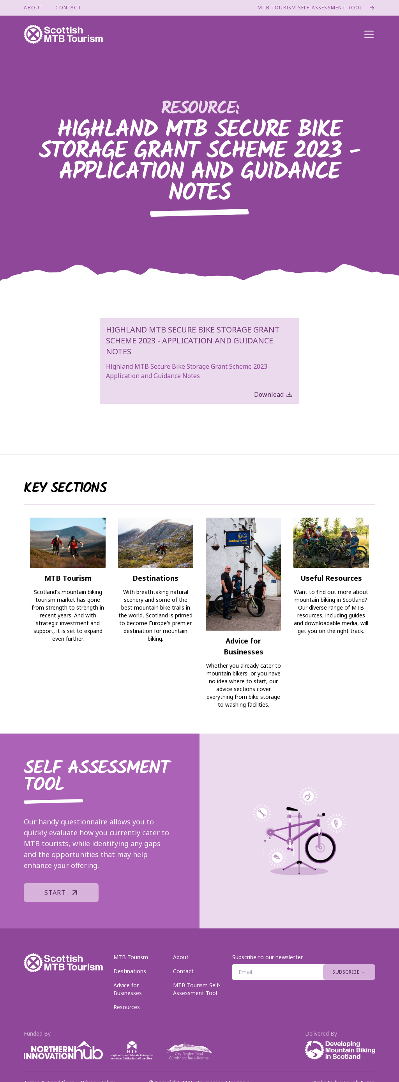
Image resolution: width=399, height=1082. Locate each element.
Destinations (129, 971)
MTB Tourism (130, 957)
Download (273, 394)
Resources (126, 1007)
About (33, 8)
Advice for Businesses (127, 989)
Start (62, 892)
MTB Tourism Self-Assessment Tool (316, 8)
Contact (68, 8)
